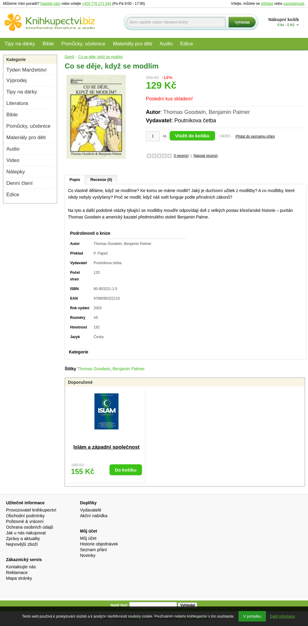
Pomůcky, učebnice (83, 44)
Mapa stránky (19, 578)
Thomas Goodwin (93, 368)
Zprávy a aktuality (23, 538)
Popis (74, 179)
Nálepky (15, 172)
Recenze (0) (101, 179)
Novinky (87, 555)
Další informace (282, 616)
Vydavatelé (90, 510)
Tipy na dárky (20, 44)
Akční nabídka (93, 515)
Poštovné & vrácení (25, 521)
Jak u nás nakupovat (26, 532)
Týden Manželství (26, 70)
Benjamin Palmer (128, 368)
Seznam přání (93, 549)
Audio (166, 44)
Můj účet (88, 538)
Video (12, 160)
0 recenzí (181, 156)
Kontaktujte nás (21, 566)
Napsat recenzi (205, 156)
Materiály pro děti (132, 44)
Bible (48, 44)
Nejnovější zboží (22, 544)
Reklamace (17, 572)
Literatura (17, 103)
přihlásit (267, 4)
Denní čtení (19, 183)
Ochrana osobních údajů (29, 527)
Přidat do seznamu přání (255, 136)
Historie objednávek (99, 544)
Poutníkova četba (195, 121)
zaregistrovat (293, 4)
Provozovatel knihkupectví (31, 510)
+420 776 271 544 (96, 4)
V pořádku (252, 616)
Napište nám (50, 4)
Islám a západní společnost (106, 447)
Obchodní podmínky (25, 515)
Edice (186, 44)
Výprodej (16, 80)
